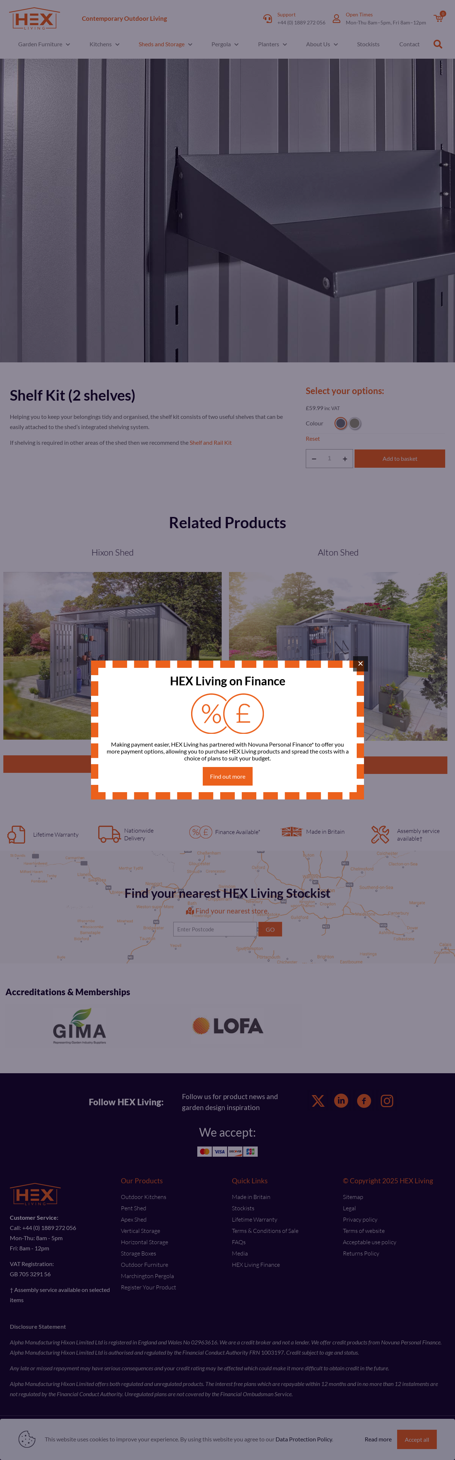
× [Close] (360, 663)
